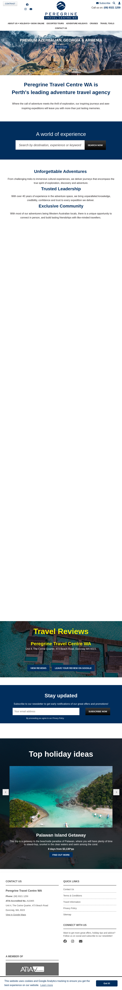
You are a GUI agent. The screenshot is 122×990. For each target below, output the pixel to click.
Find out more (61, 855)
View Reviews (38, 668)
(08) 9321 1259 (112, 7)
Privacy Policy (58, 718)
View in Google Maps (16, 914)
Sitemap (67, 914)
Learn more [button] (46, 985)
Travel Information (72, 902)
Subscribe (103, 3)
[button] (119, 3)
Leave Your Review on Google (73, 668)
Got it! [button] (107, 983)
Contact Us (68, 889)
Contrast (10, 4)
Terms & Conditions (72, 895)
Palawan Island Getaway (61, 835)
